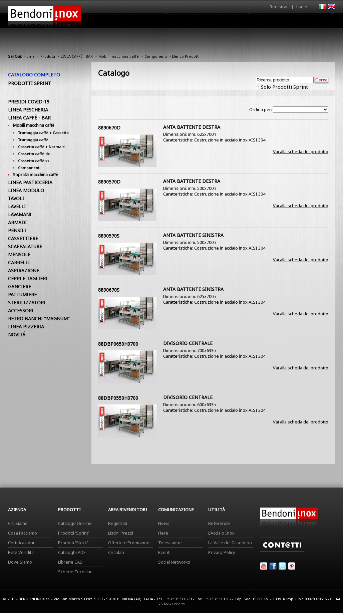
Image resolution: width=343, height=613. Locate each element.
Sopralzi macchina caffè (35, 175)
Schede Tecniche (75, 572)
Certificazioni (21, 543)
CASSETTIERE (23, 238)
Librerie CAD (70, 562)
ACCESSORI (20, 310)
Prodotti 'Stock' (73, 543)
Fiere (163, 533)
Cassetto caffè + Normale (41, 146)
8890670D (109, 127)
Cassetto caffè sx (33, 160)
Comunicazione (267, 22)
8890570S (108, 236)
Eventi (164, 552)
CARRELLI (19, 262)
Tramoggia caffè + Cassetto (43, 132)
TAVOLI (16, 198)
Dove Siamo (20, 562)
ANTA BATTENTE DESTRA (191, 127)
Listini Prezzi (120, 533)
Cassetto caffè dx (34, 153)
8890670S (108, 290)
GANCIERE (19, 286)
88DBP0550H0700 (118, 398)
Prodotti (187, 22)
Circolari (116, 552)
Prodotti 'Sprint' (73, 533)
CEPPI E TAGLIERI (27, 278)
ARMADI (17, 222)
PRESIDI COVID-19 (28, 101)
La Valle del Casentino (230, 543)
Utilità (300, 22)
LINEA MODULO (26, 190)
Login (301, 7)
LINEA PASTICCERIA (30, 182)
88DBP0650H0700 (118, 344)
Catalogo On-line (75, 523)
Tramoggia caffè (33, 139)
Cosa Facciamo (22, 533)
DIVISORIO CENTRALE (188, 343)
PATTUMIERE (22, 294)
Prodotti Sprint (29, 83)
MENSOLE (19, 254)
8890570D (109, 182)
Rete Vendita (21, 552)
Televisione (170, 543)
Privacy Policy (221, 552)
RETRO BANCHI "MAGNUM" (39, 318)
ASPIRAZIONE (23, 270)
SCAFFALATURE (25, 246)
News (163, 523)
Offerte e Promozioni (129, 543)
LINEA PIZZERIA (26, 326)
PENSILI (17, 230)
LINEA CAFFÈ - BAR (77, 56)
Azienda (159, 22)
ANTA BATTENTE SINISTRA (193, 235)
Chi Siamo (18, 523)
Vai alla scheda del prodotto (300, 151)
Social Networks (174, 562)
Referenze (219, 523)
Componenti (155, 56)
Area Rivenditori (223, 22)
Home (134, 20)
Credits (178, 603)
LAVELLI (17, 206)
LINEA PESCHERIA (28, 109)
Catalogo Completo (34, 74)
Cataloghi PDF (71, 552)
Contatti (326, 20)
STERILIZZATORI (26, 302)
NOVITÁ (16, 334)
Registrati (279, 7)
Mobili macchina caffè (118, 56)
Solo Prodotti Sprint (284, 86)
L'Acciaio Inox (221, 533)
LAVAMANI (19, 214)
